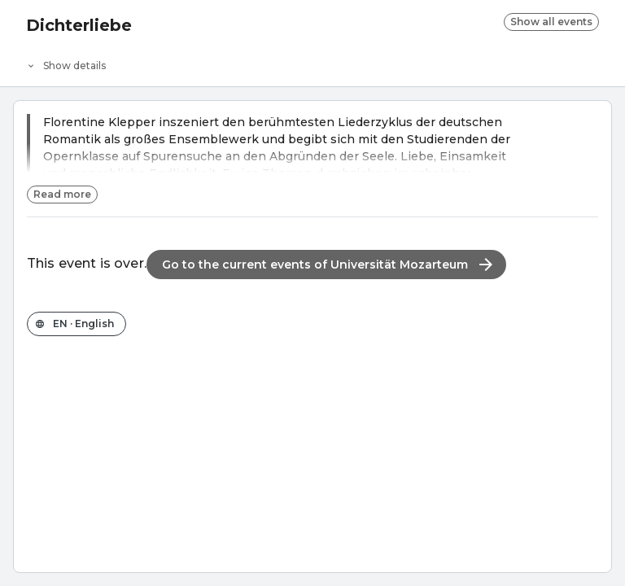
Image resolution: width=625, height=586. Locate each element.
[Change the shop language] (76, 324)
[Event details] (312, 61)
